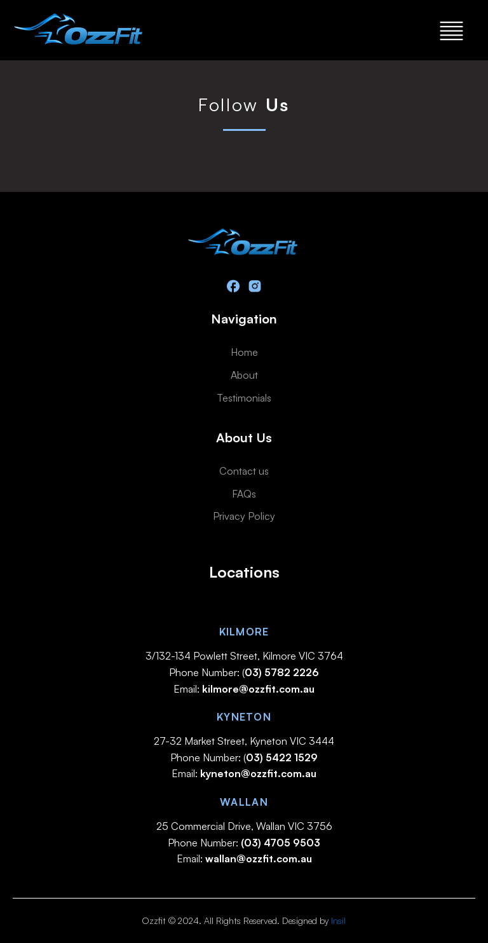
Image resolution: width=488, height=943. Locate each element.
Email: (244, 688)
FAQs (244, 493)
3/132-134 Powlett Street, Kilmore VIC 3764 (244, 655)
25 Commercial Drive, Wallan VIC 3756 (244, 826)
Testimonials (244, 397)
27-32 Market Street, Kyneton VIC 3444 (244, 741)
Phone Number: (244, 842)
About (244, 375)
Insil (338, 920)
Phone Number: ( (244, 672)
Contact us (244, 471)
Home (244, 352)
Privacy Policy (244, 516)
